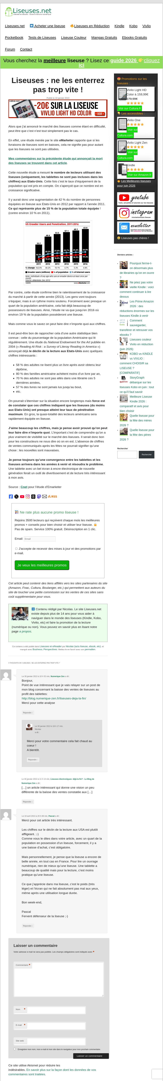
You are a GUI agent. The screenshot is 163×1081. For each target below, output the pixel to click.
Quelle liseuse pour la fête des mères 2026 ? (137, 419)
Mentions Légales (121, 1064)
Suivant (100, 1045)
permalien (90, 622)
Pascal (51, 781)
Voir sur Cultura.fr (129, 107)
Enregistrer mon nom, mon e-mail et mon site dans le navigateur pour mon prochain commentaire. (59, 1011)
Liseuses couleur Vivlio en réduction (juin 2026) (136, 343)
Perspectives (50, 622)
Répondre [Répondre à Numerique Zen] (28, 684)
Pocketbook (14, 37)
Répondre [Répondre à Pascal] (28, 889)
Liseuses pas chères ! (133, 237)
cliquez (119, 62)
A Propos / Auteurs (102, 1064)
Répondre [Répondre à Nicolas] (32, 726)
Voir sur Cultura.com (127, 131)
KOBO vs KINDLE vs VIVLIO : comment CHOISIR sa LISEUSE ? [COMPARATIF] (136, 362)
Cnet (23, 468)
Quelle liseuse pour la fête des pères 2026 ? (137, 433)
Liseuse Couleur (73, 37)
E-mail (20, 987)
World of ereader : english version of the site (81, 1071)
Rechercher (122, 448)
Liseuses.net (15, 25)
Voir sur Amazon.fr (139, 173)
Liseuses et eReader (51, 619)
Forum (10, 49)
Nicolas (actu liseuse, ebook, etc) (83, 619)
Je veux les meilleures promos (40, 545)
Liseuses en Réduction (90, 25)
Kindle (119, 25)
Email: (18, 518)
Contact (26, 49)
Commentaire (22, 927)
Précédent (17, 1045)
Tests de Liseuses (42, 37)
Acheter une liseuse (47, 25)
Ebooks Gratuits (134, 37)
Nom (20, 971)
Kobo (133, 25)
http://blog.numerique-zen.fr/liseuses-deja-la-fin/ (51, 670)
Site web (19, 1002)
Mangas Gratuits (104, 37)
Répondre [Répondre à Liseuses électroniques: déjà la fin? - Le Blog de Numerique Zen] (27, 767)
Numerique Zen (57, 649)
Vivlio (146, 25)
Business (37, 622)
